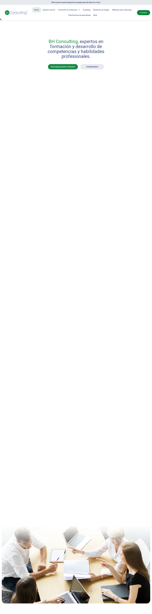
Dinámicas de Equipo (101, 10)
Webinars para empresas (122, 10)
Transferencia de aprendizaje (79, 15)
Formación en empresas (69, 10)
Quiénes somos (49, 10)
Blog (95, 15)
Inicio (36, 10)
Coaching (86, 10)
